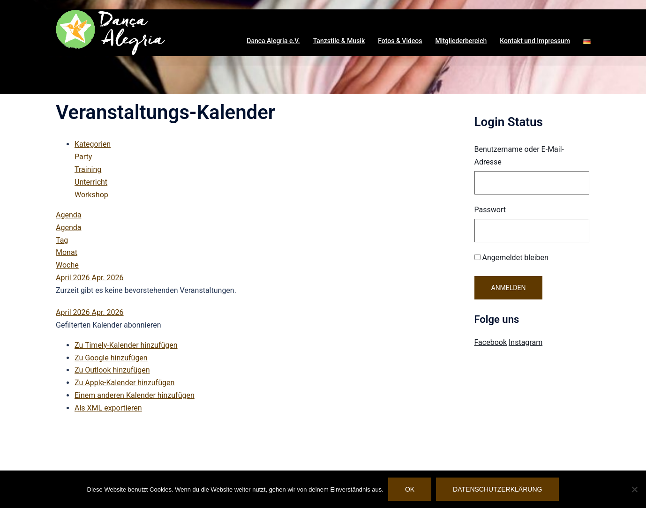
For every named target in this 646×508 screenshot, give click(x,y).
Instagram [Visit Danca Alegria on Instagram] (525, 342)
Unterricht (91, 182)
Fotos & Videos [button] (400, 41)
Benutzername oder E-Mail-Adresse (519, 155)
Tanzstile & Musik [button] (339, 41)
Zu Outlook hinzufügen (112, 370)
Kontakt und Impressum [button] (535, 41)
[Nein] (634, 489)
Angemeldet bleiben (511, 257)
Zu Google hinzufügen (111, 357)
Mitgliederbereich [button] (461, 41)
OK (409, 489)
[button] (587, 41)
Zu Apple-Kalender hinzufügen (124, 382)
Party (83, 156)
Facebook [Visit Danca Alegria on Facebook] (490, 342)
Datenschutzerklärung (497, 489)
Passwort (490, 209)
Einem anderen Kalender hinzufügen (135, 395)
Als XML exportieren (108, 407)
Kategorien (93, 144)
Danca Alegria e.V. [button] (273, 41)
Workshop (91, 194)
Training (88, 169)
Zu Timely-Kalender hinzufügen (126, 345)
